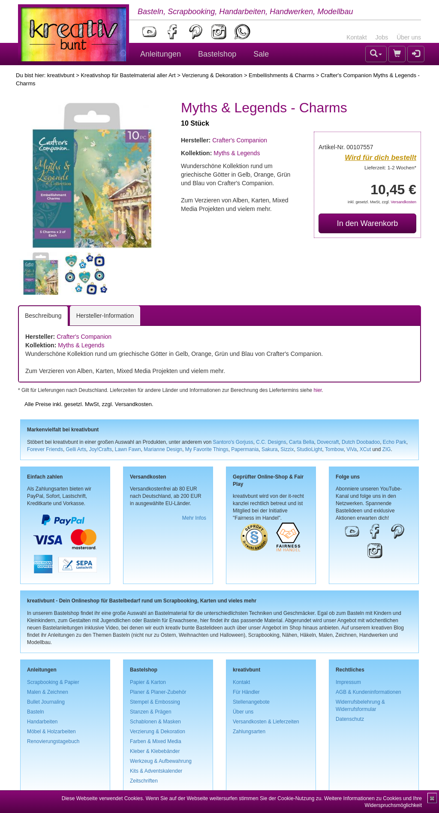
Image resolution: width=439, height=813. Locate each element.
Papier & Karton (148, 682)
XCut (365, 449)
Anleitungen (160, 54)
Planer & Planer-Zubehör (158, 692)
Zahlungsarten (249, 732)
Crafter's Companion (239, 140)
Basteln (35, 712)
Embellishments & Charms (281, 75)
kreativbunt (61, 75)
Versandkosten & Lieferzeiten (266, 722)
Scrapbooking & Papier (53, 682)
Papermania (245, 449)
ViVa (351, 449)
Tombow (334, 449)
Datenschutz (350, 719)
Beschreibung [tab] (43, 315)
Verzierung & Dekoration (212, 75)
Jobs (382, 37)
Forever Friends (45, 449)
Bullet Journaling (46, 702)
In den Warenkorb (367, 223)
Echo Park (394, 442)
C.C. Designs (271, 442)
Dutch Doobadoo (361, 442)
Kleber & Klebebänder (155, 751)
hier (317, 390)
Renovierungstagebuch (53, 741)
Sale (261, 54)
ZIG (386, 449)
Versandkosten (403, 202)
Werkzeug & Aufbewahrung (161, 761)
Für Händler (246, 692)
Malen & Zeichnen (47, 692)
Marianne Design (163, 449)
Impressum (348, 682)
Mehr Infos (194, 518)
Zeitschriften (144, 781)
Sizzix (287, 449)
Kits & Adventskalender (156, 771)
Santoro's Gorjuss (233, 442)
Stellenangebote (251, 702)
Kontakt (356, 37)
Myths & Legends (236, 153)
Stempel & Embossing (155, 702)
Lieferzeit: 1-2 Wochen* (390, 167)
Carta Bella (301, 442)
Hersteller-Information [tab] (105, 315)
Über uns (409, 37)
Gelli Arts (76, 449)
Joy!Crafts (100, 449)
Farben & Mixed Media (155, 741)
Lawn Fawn (128, 449)
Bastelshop (217, 54)
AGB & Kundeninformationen (368, 692)
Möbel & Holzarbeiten (51, 732)
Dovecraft (328, 442)
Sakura (270, 449)
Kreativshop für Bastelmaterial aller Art (128, 75)
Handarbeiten (42, 722)
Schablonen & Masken (155, 722)
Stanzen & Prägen (150, 712)
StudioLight (309, 449)
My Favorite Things (207, 449)
